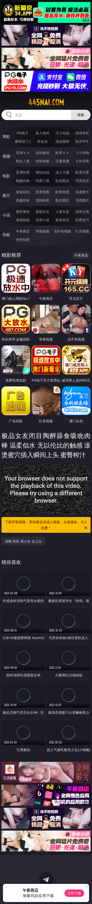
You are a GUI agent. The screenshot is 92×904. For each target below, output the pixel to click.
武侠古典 (82, 211)
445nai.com (46, 102)
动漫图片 (82, 192)
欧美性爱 (82, 172)
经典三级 (42, 180)
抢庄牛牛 (82, 141)
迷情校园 (23, 220)
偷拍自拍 (42, 172)
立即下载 (74, 893)
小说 (6, 215)
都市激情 (23, 211)
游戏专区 (82, 133)
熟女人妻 (23, 161)
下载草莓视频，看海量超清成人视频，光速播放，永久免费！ (46, 525)
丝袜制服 (42, 161)
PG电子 (22, 133)
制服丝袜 (23, 180)
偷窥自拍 (23, 192)
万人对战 (62, 133)
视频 (6, 156)
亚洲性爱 (23, 172)
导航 (6, 234)
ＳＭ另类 (82, 161)
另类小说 (42, 220)
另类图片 (82, 200)
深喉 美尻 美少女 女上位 (23, 541)
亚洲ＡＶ (23, 152)
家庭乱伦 (42, 211)
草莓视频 (42, 231)
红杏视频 (82, 231)
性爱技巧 (82, 220)
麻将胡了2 (23, 141)
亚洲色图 (42, 192)
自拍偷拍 (42, 152)
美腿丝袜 (23, 200)
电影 (6, 175)
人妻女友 (62, 211)
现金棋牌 (62, 141)
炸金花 (42, 141)
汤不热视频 (62, 231)
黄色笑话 (62, 220)
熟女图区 (62, 200)
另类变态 (82, 180)
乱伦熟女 (62, 180)
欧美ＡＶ (62, 152)
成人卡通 (62, 172)
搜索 (80, 114)
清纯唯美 (42, 200)
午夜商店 (23, 231)
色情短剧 (23, 239)
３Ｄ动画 (82, 152)
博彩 (6, 136)
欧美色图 (62, 192)
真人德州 (42, 133)
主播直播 (62, 161)
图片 (6, 195)
